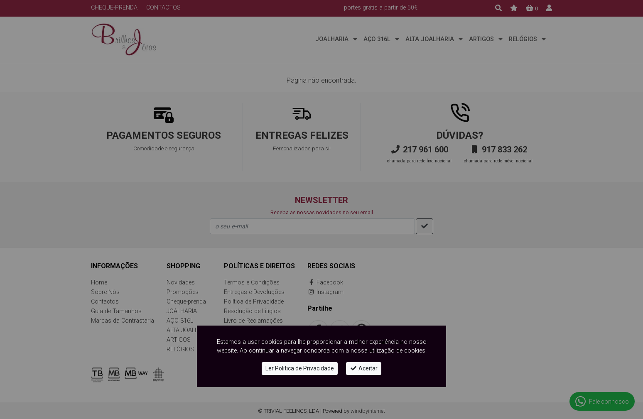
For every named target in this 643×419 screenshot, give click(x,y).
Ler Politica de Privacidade (299, 368)
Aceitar (364, 368)
